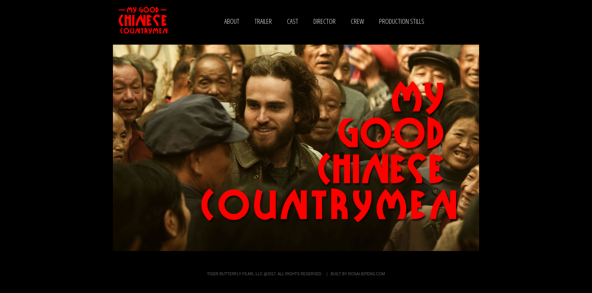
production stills (401, 21)
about (231, 21)
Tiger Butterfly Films (230, 274)
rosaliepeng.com (366, 274)
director (324, 21)
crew (357, 21)
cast (292, 21)
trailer (263, 21)
